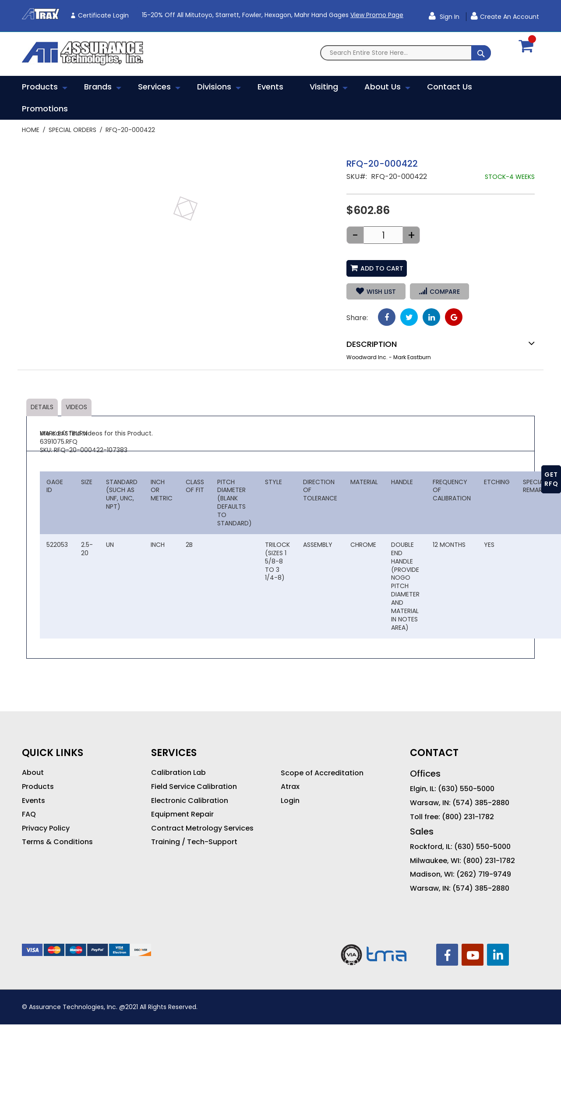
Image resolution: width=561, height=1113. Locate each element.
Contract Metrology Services (202, 828)
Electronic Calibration (189, 801)
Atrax (290, 787)
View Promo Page (376, 15)
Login (290, 801)
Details (42, 407)
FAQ (29, 814)
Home (30, 129)
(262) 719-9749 (483, 874)
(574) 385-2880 (480, 803)
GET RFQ (551, 479)
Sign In (448, 16)
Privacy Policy (46, 828)
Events (33, 801)
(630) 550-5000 (466, 789)
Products (38, 787)
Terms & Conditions (57, 842)
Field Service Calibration (194, 787)
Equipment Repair (182, 814)
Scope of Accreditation (322, 773)
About (33, 773)
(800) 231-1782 (468, 817)
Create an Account (509, 16)
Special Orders (72, 129)
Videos (76, 407)
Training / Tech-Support (194, 842)
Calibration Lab (178, 773)
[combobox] (405, 53)
